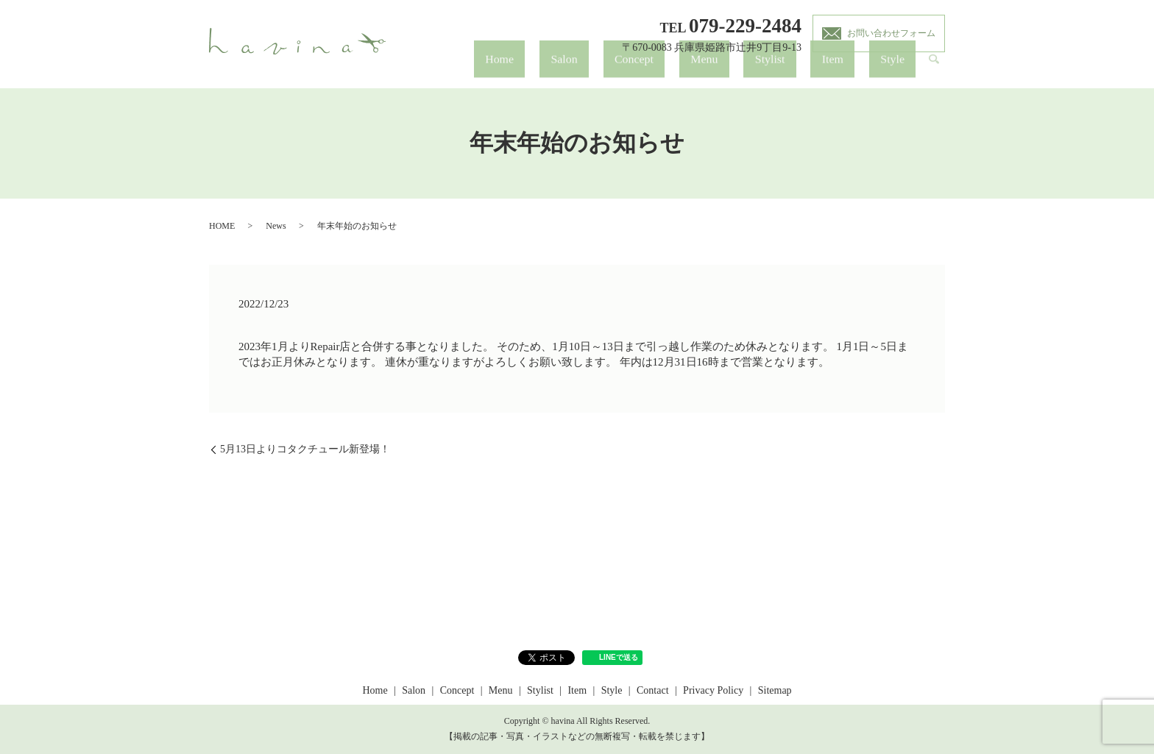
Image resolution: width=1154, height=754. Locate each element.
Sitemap (775, 690)
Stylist (834, 70)
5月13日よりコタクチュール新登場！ (305, 449)
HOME (222, 226)
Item (870, 70)
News (276, 226)
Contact (653, 690)
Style (905, 70)
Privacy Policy (713, 690)
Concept (750, 70)
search (934, 71)
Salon (707, 70)
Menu (794, 70)
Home (668, 70)
